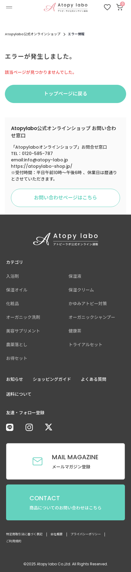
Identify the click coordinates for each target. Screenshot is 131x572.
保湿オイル (16, 290)
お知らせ (14, 379)
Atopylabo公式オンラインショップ (32, 34)
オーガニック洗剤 (23, 317)
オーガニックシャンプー (92, 317)
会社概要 (56, 534)
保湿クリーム (81, 290)
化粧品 (12, 304)
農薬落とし (16, 345)
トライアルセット (86, 345)
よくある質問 (93, 379)
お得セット (16, 358)
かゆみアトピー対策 (88, 304)
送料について (19, 394)
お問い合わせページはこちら (65, 197)
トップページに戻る (66, 93)
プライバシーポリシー (86, 534)
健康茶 (75, 331)
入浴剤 (12, 276)
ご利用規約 (13, 541)
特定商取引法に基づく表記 (24, 534)
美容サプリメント (23, 331)
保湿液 (75, 276)
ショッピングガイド (52, 379)
